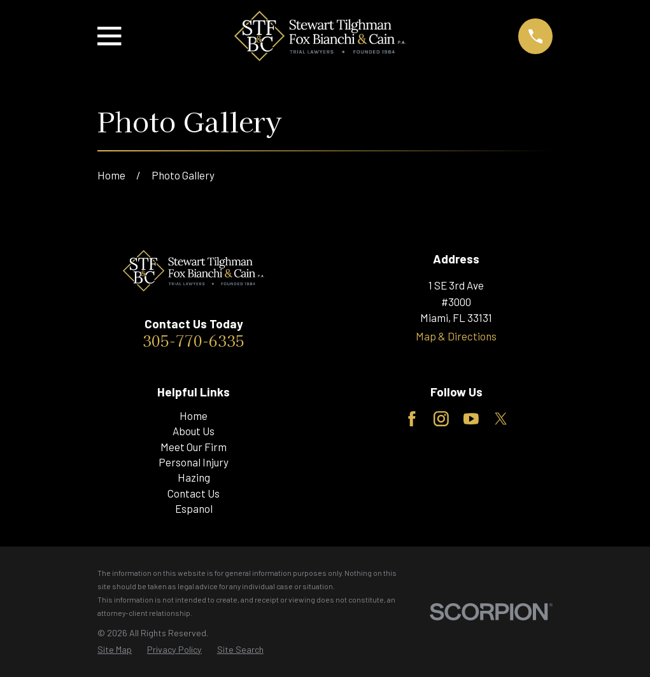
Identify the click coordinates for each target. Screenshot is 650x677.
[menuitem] (114, 649)
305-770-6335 (193, 340)
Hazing (194, 477)
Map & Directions (456, 336)
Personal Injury (194, 462)
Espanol (194, 508)
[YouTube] (471, 418)
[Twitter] (501, 418)
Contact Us (193, 493)
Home (194, 415)
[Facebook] (412, 418)
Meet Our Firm (193, 446)
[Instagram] (441, 418)
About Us (194, 430)
